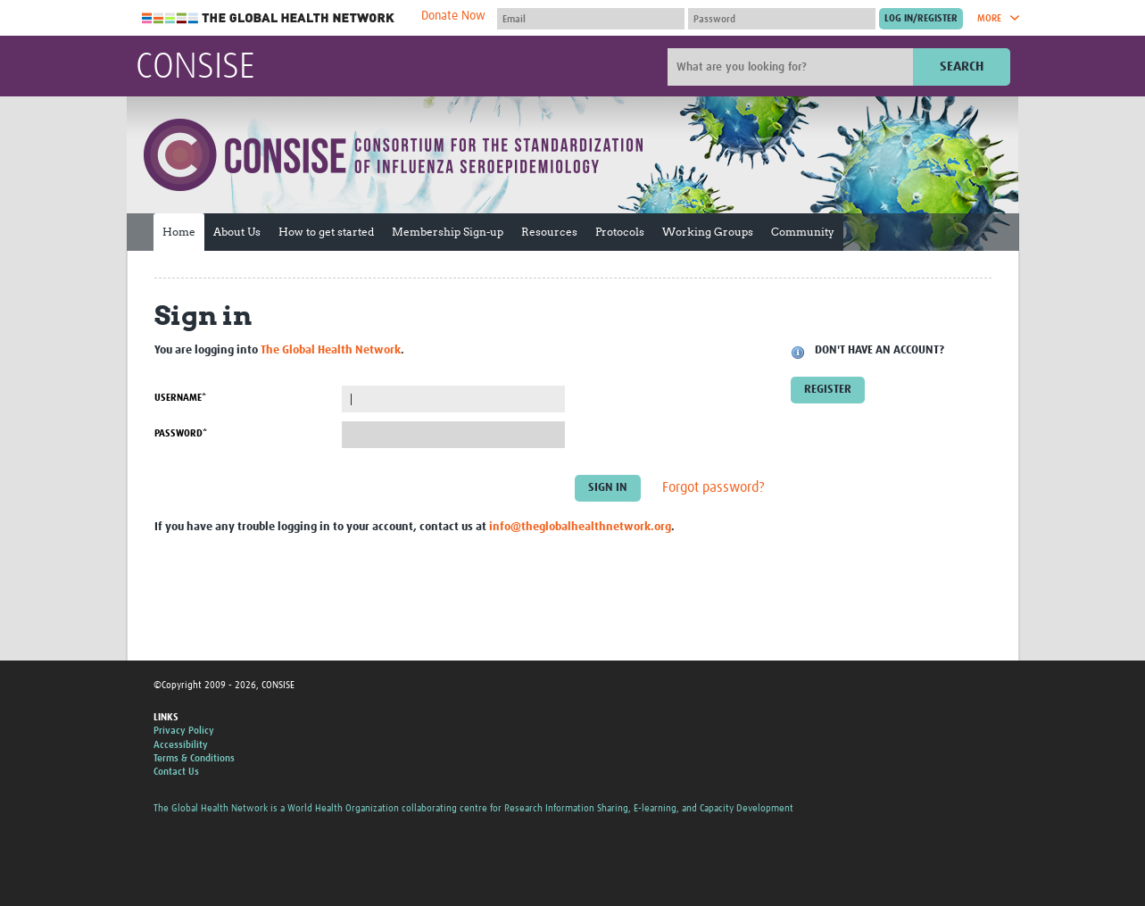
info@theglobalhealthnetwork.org (580, 527)
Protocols (619, 231)
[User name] (591, 18)
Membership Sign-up (447, 231)
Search (961, 66)
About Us (237, 231)
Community (802, 231)
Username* (180, 398)
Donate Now (453, 16)
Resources (549, 231)
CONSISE (195, 68)
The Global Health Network (268, 18)
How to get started (326, 231)
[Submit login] (921, 18)
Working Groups (707, 231)
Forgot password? (713, 488)
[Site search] (792, 67)
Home (178, 231)
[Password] (781, 18)
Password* (180, 433)
